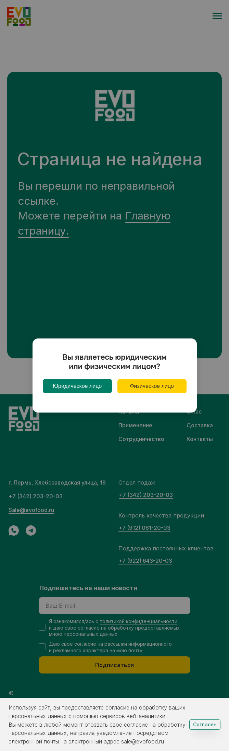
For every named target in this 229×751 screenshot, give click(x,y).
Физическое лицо (152, 386)
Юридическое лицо (77, 386)
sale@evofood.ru (142, 741)
